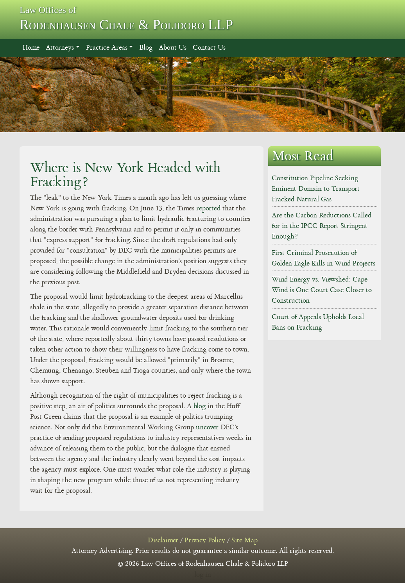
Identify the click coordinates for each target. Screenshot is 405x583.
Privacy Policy (205, 540)
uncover (207, 427)
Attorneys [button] (60, 47)
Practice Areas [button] (106, 47)
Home (31, 47)
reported (208, 208)
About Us (172, 47)
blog (200, 406)
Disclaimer (163, 540)
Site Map (244, 540)
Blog (145, 47)
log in (202, 574)
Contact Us (209, 47)
